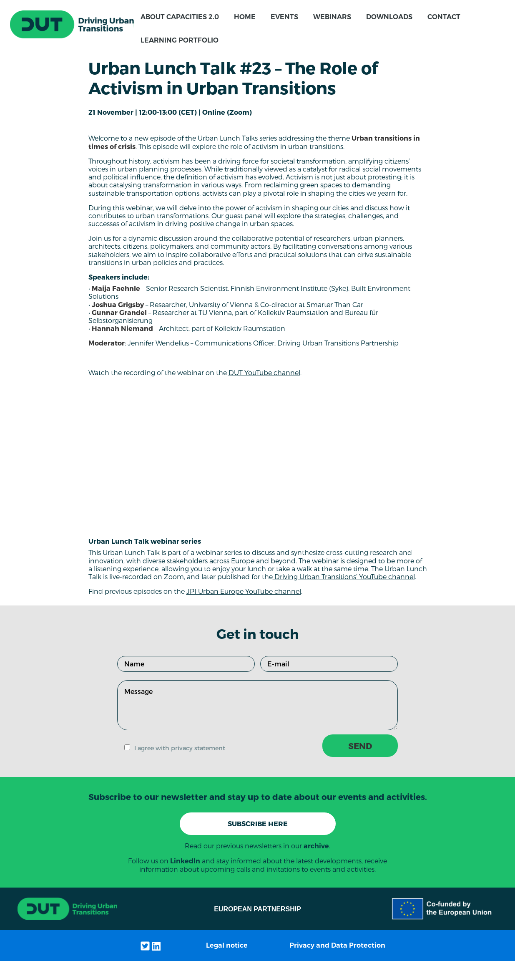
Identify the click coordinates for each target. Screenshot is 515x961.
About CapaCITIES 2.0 (180, 17)
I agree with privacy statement (179, 748)
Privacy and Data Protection (337, 945)
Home (245, 17)
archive (316, 846)
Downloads (389, 17)
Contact (443, 17)
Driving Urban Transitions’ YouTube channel (344, 576)
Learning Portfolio (180, 40)
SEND (360, 746)
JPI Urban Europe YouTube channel (243, 591)
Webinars (332, 17)
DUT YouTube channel (264, 372)
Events (284, 17)
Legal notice (227, 945)
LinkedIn (185, 861)
